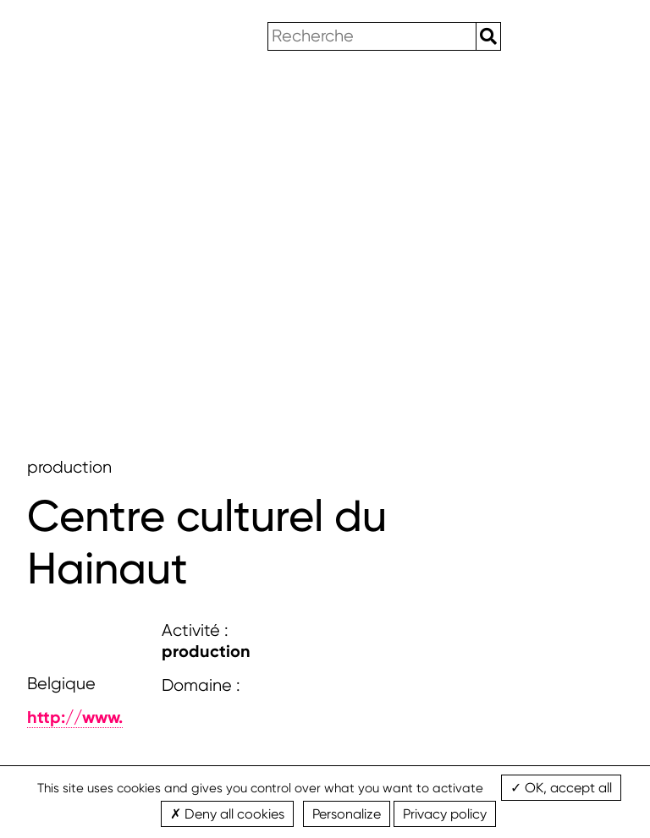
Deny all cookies (227, 814)
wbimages (77, 36)
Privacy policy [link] (445, 814)
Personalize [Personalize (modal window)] (346, 814)
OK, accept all (561, 788)
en (540, 36)
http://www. (75, 717)
